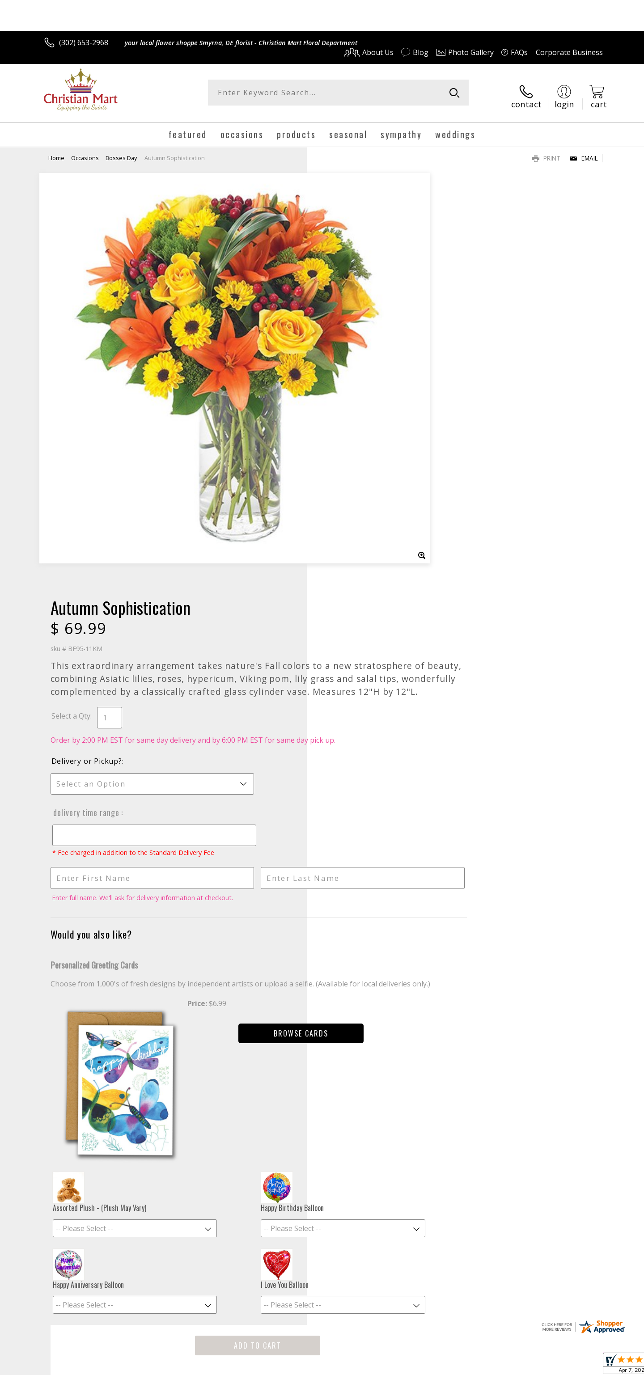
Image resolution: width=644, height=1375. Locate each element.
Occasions (85, 151)
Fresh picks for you (243, 1037)
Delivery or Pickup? (358, 363)
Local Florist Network (524, 1365)
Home (56, 151)
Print (546, 151)
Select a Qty (342, 308)
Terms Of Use (408, 1365)
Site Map (579, 1365)
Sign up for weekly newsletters (434, 1031)
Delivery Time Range (357, 415)
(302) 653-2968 (83, 42)
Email (584, 151)
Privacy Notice (461, 1365)
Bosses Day (121, 151)
